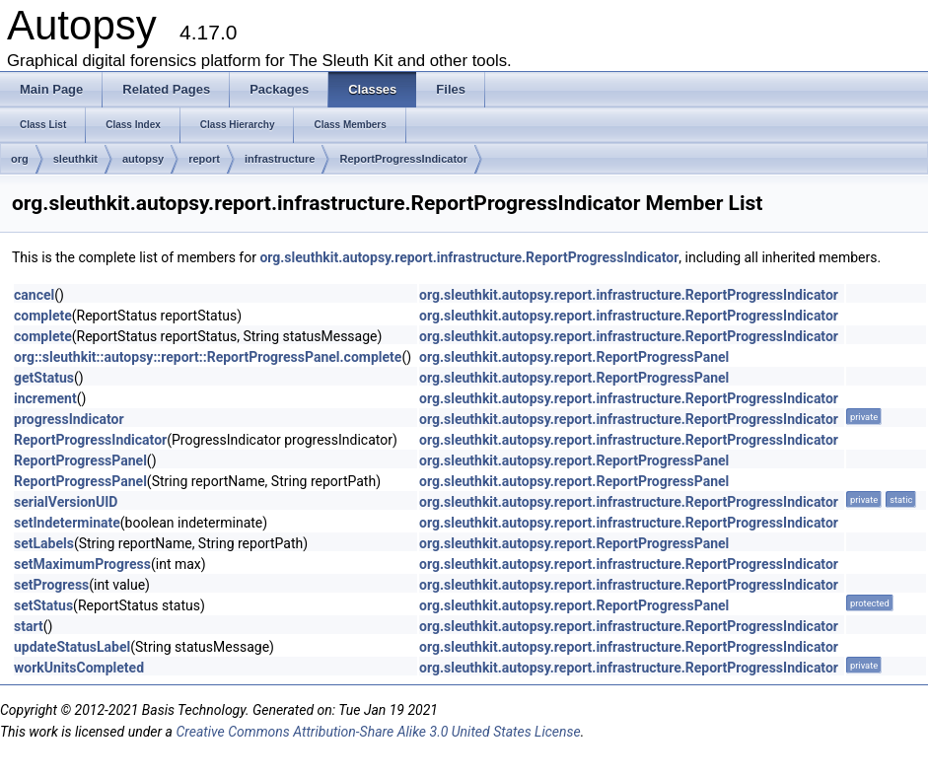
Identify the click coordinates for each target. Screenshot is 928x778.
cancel (34, 295)
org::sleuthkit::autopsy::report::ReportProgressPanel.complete (207, 357)
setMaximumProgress (82, 564)
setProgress (51, 585)
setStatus (43, 605)
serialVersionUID (65, 502)
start (28, 626)
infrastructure (280, 159)
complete (43, 315)
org (20, 159)
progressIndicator (69, 419)
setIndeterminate (67, 522)
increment (45, 398)
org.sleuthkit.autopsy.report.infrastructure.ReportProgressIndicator (468, 257)
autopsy (143, 159)
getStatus (44, 378)
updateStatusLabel (72, 647)
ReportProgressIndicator (403, 159)
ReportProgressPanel (80, 460)
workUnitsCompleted (79, 667)
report (204, 159)
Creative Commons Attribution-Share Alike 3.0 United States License (378, 732)
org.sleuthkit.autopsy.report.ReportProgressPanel (574, 357)
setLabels (44, 543)
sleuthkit (75, 159)
